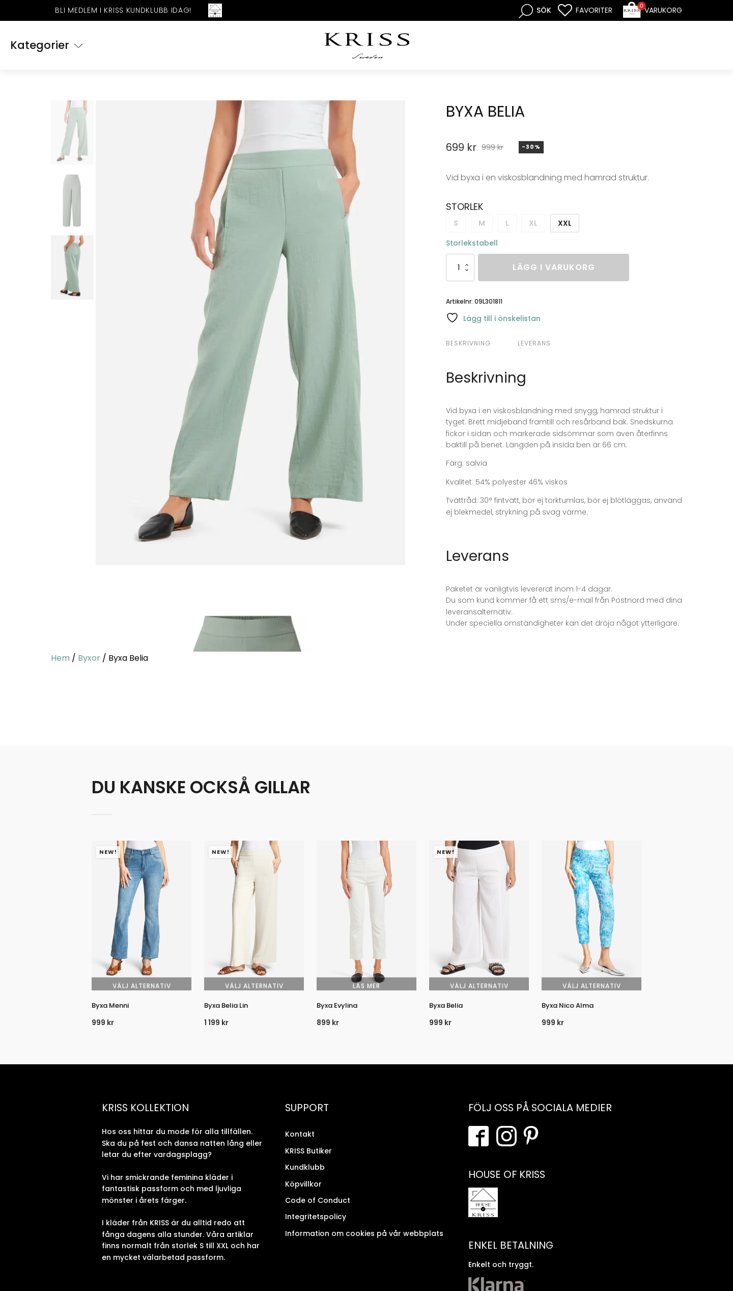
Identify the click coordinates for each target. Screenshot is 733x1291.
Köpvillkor (303, 1195)
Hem (60, 659)
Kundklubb (305, 1178)
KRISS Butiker (308, 1162)
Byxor (89, 659)
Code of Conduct (317, 1211)
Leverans (534, 344)
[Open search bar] (535, 10)
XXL (565, 225)
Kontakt (300, 1146)
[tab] (480, 345)
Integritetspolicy (315, 1228)
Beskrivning (468, 344)
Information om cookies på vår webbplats (364, 1245)
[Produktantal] (460, 269)
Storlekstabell (472, 244)
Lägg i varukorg (554, 269)
